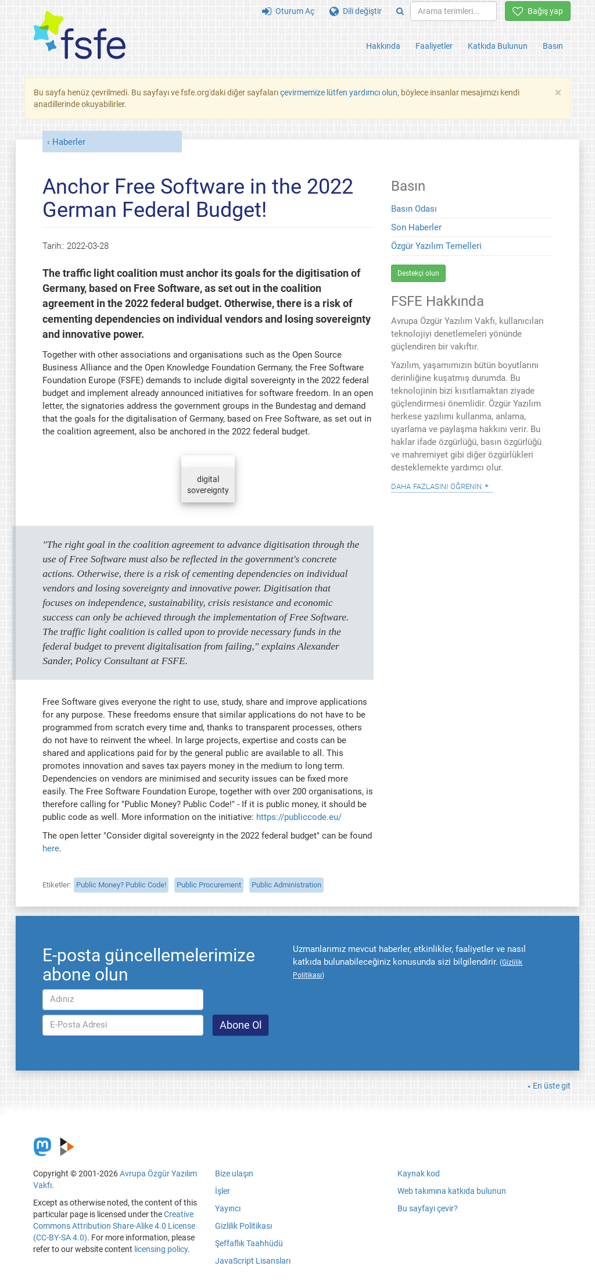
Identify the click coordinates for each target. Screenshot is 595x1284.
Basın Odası (414, 209)
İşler (222, 1191)
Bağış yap (537, 11)
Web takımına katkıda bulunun (451, 1191)
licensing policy (161, 1249)
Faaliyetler (434, 46)
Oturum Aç (288, 11)
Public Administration (286, 884)
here (50, 848)
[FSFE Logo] (80, 35)
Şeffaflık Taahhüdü (249, 1243)
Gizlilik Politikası (243, 1225)
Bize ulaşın (234, 1173)
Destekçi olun (418, 273)
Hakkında (383, 46)
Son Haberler (416, 227)
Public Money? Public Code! (121, 884)
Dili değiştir (355, 11)
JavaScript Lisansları (253, 1260)
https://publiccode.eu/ (299, 817)
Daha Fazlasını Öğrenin (436, 485)
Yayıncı (228, 1208)
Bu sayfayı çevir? (427, 1208)
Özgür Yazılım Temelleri (436, 246)
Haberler (68, 142)
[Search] (400, 11)
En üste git (552, 1085)
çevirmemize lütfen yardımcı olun (338, 92)
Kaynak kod (418, 1173)
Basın (553, 46)
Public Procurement (209, 884)
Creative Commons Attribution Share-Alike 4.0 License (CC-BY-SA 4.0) (114, 1226)
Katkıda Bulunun (498, 46)
